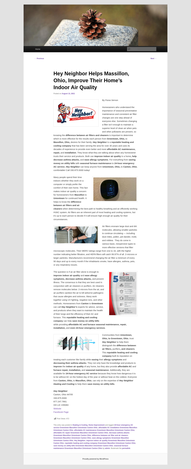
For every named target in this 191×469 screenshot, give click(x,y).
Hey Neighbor (79, 441)
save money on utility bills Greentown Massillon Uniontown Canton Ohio (83, 446)
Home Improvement (96, 425)
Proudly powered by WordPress (95, 459)
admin (107, 448)
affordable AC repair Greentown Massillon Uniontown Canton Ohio (81, 433)
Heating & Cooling (80, 425)
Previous (39, 59)
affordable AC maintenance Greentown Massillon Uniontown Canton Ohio (104, 430)
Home (37, 49)
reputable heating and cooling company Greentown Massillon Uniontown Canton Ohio (100, 443)
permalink (126, 448)
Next (153, 59)
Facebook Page (61, 412)
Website (57, 408)
